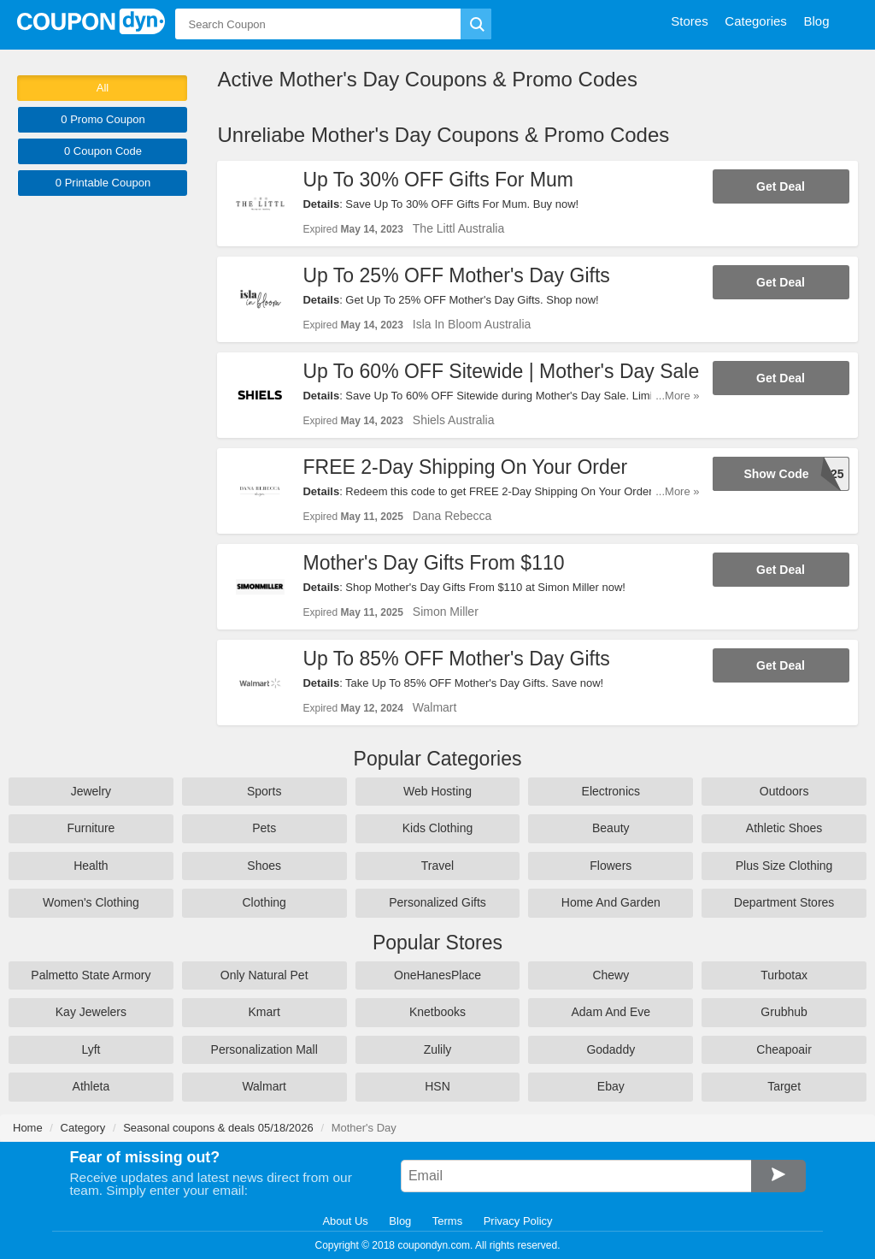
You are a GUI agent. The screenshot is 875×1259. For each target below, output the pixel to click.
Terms (447, 1221)
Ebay (611, 1086)
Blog (400, 1221)
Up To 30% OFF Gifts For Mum (437, 179)
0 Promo (102, 119)
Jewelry (91, 791)
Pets (264, 828)
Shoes (264, 865)
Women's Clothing (91, 902)
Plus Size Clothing (784, 865)
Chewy (610, 975)
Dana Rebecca (452, 516)
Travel (437, 865)
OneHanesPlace (437, 975)
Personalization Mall (264, 1049)
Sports (264, 791)
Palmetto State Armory (90, 975)
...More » (677, 395)
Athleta (91, 1086)
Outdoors (784, 791)
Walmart (435, 707)
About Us (344, 1221)
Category (83, 1127)
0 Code (103, 151)
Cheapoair (784, 1049)
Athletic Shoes (784, 828)
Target (784, 1086)
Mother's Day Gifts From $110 (433, 563)
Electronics (611, 791)
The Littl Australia (458, 228)
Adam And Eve (610, 1012)
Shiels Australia (454, 420)
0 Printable (103, 182)
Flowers (610, 865)
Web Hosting (437, 791)
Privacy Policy (518, 1221)
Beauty (611, 828)
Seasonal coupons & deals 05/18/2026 (218, 1127)
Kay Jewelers (91, 1012)
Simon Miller (446, 611)
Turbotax (783, 975)
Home (28, 1127)
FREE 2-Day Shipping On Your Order (464, 467)
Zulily (438, 1049)
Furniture (91, 828)
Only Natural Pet (264, 975)
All (103, 87)
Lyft (90, 1049)
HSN (437, 1086)
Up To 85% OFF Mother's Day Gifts (455, 658)
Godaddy (610, 1049)
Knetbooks (437, 1012)
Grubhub (783, 1012)
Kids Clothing (437, 828)
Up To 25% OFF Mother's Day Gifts (455, 275)
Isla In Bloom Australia (472, 324)
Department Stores (784, 902)
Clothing (264, 902)
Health (90, 865)
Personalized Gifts (437, 902)
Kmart (264, 1012)
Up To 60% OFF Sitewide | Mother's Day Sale (500, 371)
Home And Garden (611, 902)
